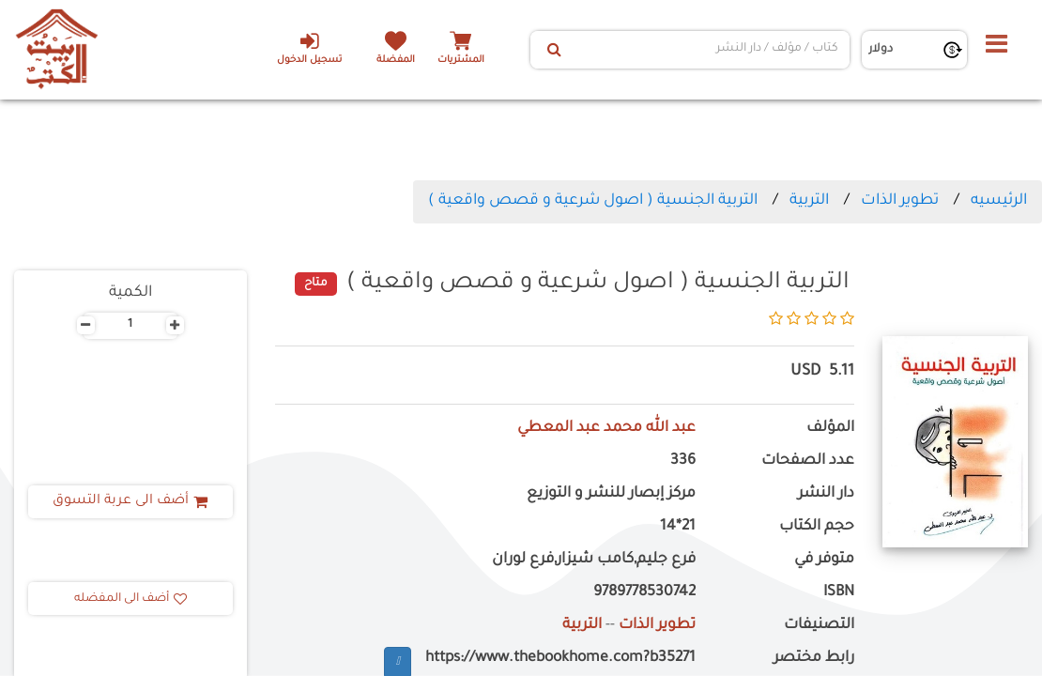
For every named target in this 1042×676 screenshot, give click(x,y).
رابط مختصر (814, 659)
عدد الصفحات (807, 461)
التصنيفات (819, 626)
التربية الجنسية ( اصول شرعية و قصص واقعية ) (593, 200)
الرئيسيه (999, 200)
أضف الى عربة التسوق (130, 501)
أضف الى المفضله (130, 599)
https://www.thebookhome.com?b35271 (560, 659)
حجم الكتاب (816, 527)
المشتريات (460, 60)
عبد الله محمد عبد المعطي (606, 429)
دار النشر (826, 494)
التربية (809, 200)
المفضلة (395, 60)
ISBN (838, 593)
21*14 (678, 527)
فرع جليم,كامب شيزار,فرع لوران (594, 560)
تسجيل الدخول (309, 48)
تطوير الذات (900, 200)
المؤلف (830, 429)
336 (683, 461)
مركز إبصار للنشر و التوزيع (611, 494)
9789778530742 (644, 593)
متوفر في (824, 560)
